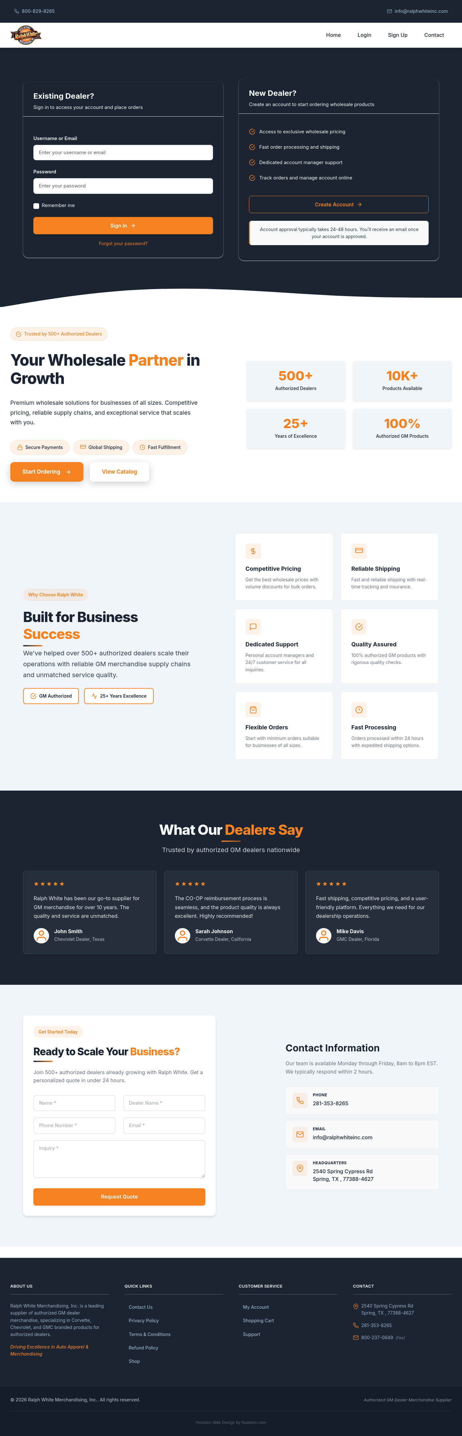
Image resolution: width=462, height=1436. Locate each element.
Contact (434, 40)
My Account (256, 1307)
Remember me (58, 215)
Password (44, 181)
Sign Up (398, 40)
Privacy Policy (144, 1320)
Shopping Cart (258, 1320)
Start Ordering (50, 482)
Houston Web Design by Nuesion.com (231, 1422)
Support (251, 1334)
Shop (134, 1361)
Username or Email (55, 148)
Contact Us (140, 1307)
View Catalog (131, 482)
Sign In (123, 235)
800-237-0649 (383, 1337)
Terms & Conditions (150, 1334)
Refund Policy (143, 1347)
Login (364, 40)
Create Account (339, 214)
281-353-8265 (376, 1325)
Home (333, 40)
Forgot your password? (123, 252)
